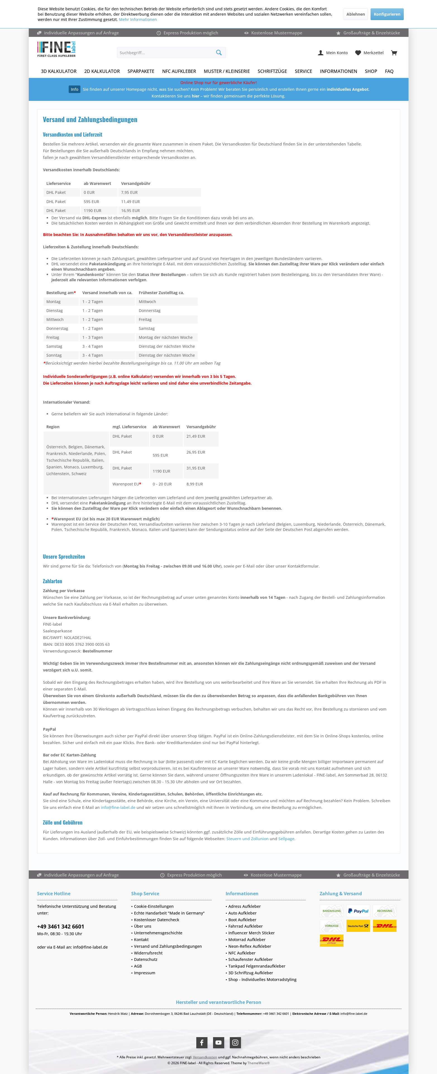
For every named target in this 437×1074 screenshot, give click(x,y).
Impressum (144, 972)
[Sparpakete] (141, 71)
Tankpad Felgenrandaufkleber (256, 966)
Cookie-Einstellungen (154, 906)
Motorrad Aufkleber (247, 939)
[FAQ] (389, 71)
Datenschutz (145, 959)
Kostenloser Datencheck (156, 919)
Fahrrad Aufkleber (245, 926)
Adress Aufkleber (244, 906)
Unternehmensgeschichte (158, 932)
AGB (138, 966)
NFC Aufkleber (241, 953)
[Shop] (371, 71)
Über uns (142, 926)
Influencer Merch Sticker (251, 932)
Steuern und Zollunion (247, 838)
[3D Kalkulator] (58, 71)
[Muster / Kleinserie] (227, 71)
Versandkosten (205, 1057)
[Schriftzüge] (272, 71)
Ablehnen (356, 14)
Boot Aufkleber (242, 919)
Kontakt (141, 939)
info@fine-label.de (118, 807)
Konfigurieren (387, 14)
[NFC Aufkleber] (179, 71)
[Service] (303, 71)
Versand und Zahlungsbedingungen (168, 946)
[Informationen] (338, 71)
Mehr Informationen (138, 19)
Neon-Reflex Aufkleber (249, 946)
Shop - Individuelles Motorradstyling (262, 979)
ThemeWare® (258, 1063)
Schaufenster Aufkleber (250, 959)
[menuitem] (394, 52)
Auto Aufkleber (242, 913)
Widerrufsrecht (148, 953)
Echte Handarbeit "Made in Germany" (169, 913)
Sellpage (286, 838)
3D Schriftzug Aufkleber (250, 972)
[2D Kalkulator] (102, 71)
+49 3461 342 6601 (60, 926)
